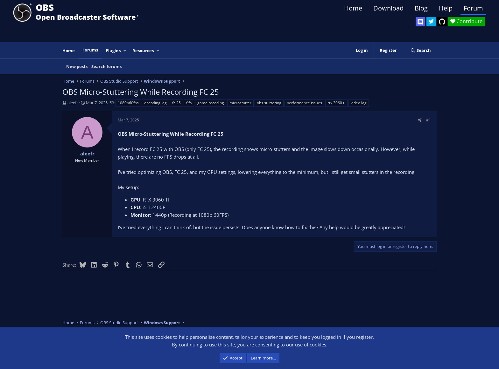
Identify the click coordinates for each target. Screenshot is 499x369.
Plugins (113, 50)
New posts (77, 66)
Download (388, 8)
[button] (125, 50)
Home (353, 8)
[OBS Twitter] (431, 21)
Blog (421, 8)
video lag (359, 103)
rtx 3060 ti (336, 103)
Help (446, 8)
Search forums (106, 66)
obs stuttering (269, 103)
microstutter (240, 103)
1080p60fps (128, 103)
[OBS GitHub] (442, 21)
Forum (473, 8)
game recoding (210, 103)
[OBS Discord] (420, 21)
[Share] (420, 120)
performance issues (304, 103)
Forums (90, 50)
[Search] (420, 50)
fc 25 (176, 103)
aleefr (72, 103)
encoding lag (155, 103)
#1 (428, 120)
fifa (189, 103)
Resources (143, 50)
